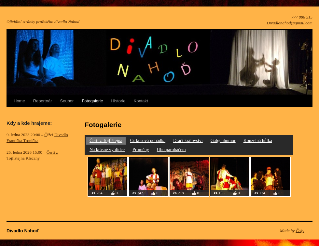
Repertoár (42, 100)
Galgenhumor (223, 140)
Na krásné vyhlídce (107, 149)
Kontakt (141, 100)
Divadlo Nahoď (23, 230)
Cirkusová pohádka (147, 140)
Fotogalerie (92, 100)
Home (19, 100)
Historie (118, 100)
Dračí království (188, 140)
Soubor (67, 100)
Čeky (300, 230)
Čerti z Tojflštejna (106, 140)
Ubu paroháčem (171, 149)
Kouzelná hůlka (257, 140)
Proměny (140, 149)
